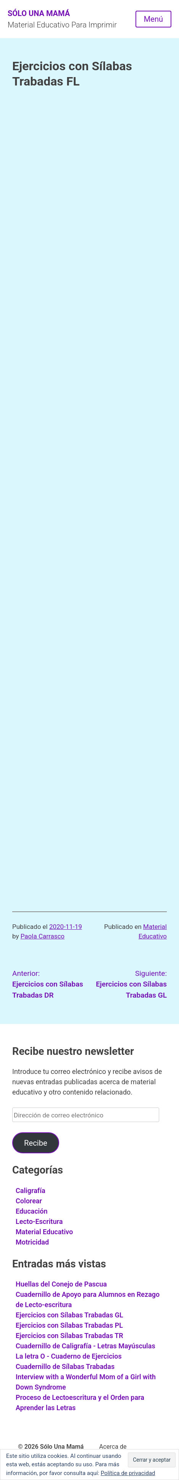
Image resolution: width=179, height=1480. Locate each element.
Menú (153, 19)
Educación (32, 1211)
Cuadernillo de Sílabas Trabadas (65, 1366)
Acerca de (113, 1446)
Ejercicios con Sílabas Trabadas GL (69, 1315)
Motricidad (32, 1242)
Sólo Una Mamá (39, 13)
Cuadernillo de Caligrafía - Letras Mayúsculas (85, 1346)
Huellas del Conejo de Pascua (61, 1284)
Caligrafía (30, 1191)
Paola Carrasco (43, 936)
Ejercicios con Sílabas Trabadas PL (69, 1325)
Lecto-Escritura (39, 1221)
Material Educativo (44, 1232)
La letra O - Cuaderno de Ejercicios (69, 1356)
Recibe (35, 1143)
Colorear (29, 1201)
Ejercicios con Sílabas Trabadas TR (69, 1336)
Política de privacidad (128, 1473)
